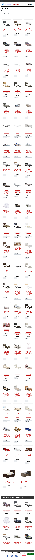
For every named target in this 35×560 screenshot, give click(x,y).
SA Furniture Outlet (17, 553)
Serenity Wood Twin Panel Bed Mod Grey (28, 91)
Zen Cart (25, 553)
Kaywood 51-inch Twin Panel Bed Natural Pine (6, 91)
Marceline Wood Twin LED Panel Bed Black (17, 232)
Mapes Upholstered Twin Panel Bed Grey (6, 30)
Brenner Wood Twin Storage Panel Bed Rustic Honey (28, 395)
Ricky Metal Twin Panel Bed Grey (6, 170)
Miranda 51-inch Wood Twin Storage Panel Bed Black (6, 395)
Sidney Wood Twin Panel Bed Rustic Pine (17, 29)
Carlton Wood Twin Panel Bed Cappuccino (28, 312)
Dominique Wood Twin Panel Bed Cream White (17, 312)
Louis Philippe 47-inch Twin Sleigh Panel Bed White (28, 252)
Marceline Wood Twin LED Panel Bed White (28, 232)
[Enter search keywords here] (20, 4)
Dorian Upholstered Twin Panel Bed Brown (17, 51)
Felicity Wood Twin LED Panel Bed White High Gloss (6, 415)
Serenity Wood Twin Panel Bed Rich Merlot (6, 232)
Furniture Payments (4, 551)
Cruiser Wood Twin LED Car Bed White (17, 455)
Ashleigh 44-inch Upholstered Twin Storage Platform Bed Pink (28, 374)
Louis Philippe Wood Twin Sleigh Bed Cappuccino (6, 272)
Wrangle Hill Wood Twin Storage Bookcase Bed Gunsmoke (25, 482)
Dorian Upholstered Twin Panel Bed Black (6, 51)
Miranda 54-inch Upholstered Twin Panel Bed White (28, 332)
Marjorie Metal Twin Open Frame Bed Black (6, 151)
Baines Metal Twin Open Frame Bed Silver (28, 70)
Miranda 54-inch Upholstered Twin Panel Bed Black (17, 332)
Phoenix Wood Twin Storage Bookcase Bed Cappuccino (9, 482)
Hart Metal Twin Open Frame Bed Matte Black (6, 132)
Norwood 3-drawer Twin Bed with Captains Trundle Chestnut (28, 457)
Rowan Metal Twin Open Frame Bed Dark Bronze (17, 415)
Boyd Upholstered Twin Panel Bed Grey (17, 112)
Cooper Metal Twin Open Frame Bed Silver (17, 191)
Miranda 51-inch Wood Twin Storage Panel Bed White (17, 395)
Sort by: (1, 13)
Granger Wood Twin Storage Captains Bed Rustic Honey (17, 436)
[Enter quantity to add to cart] (8, 36)
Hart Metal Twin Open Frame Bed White (17, 132)
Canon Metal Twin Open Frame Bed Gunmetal (6, 71)
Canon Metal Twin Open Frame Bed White (17, 70)
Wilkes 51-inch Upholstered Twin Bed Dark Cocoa (6, 353)
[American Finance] (17, 555)
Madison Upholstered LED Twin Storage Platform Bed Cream (6, 374)
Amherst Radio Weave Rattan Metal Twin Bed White (28, 293)
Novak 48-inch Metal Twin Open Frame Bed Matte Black (17, 272)
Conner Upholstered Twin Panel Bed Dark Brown (6, 192)
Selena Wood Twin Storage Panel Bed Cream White (28, 415)
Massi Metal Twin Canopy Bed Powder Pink (28, 352)
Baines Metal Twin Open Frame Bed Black (28, 29)
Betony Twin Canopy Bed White (6, 312)
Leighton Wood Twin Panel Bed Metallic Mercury (6, 435)
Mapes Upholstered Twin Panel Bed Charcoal (17, 91)
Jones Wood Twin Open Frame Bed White (6, 330)
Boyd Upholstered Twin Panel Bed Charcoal (6, 112)
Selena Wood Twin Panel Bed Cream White (17, 373)
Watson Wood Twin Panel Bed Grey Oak (6, 292)
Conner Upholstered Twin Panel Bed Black (28, 171)
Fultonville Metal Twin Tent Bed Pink (6, 211)
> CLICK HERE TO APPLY (21, 6)
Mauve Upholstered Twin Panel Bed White (28, 212)
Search (30, 4)
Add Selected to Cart (30, 553)
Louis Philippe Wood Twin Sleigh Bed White (28, 132)
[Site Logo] (6, 4)
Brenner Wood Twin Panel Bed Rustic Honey (17, 248)
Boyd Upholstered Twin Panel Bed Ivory (28, 112)
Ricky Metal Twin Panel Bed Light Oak (17, 170)
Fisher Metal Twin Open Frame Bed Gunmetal (28, 192)
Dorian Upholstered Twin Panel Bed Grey (28, 51)
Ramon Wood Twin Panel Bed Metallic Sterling (28, 271)
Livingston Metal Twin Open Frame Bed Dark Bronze (17, 353)
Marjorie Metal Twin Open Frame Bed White (28, 151)
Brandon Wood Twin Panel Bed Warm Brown (6, 251)
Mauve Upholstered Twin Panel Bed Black (17, 212)
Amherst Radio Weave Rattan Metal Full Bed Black (17, 293)
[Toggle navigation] (2, 1)
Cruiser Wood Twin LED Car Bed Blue (28, 435)
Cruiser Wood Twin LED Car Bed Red (6, 455)
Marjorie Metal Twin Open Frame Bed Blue (17, 151)
